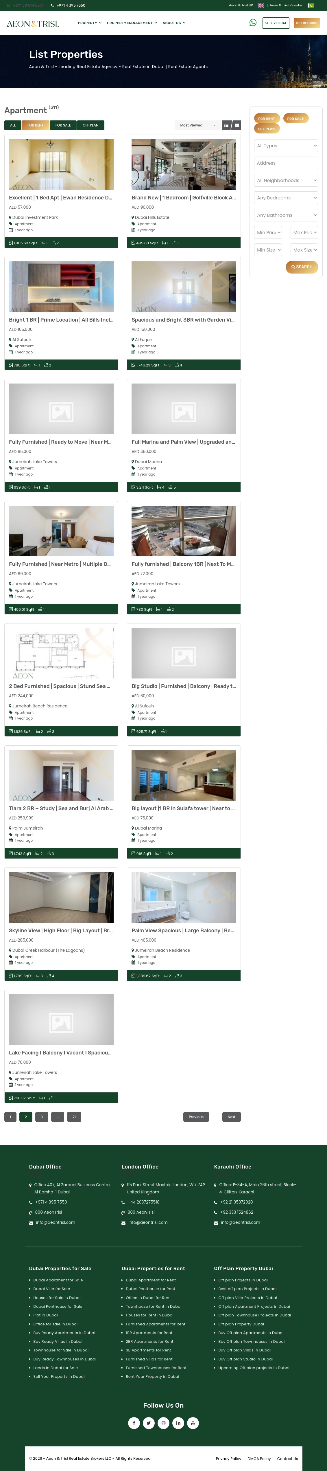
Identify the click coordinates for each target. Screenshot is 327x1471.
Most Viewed (191, 125)
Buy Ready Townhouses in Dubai (65, 1359)
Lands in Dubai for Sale (56, 1368)
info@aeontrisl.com (55, 1222)
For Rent (35, 125)
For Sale (63, 125)
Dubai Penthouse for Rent (150, 1289)
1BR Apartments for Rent (149, 1333)
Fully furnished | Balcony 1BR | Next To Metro (186, 564)
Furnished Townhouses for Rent (156, 1368)
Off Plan (90, 125)
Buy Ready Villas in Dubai (58, 1341)
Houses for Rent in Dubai (149, 1315)
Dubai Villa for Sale (52, 1289)
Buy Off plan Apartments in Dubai (250, 1333)
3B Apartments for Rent (148, 1350)
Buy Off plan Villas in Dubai (244, 1350)
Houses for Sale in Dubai (57, 1298)
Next (232, 1116)
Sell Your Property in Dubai (59, 1376)
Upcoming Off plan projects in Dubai (253, 1368)
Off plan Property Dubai (241, 1324)
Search (302, 267)
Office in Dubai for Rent (148, 1298)
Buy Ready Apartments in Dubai (64, 1333)
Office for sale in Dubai (56, 1324)
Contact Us (287, 1458)
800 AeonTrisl (48, 1212)
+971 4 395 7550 (68, 5)
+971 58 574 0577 (25, 5)
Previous (196, 1116)
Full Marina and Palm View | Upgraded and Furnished (196, 442)
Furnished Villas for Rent (149, 1359)
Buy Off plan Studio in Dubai (245, 1359)
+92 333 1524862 (236, 1212)
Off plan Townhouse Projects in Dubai (254, 1315)
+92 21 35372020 (236, 1202)
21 (74, 1116)
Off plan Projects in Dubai (243, 1280)
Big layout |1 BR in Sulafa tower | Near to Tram (188, 808)
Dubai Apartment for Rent (151, 1280)
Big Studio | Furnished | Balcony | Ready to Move (191, 686)
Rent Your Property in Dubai (152, 1376)
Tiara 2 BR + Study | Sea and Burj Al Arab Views (67, 808)
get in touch (306, 23)
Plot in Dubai (46, 1315)
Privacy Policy (228, 1458)
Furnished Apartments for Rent (155, 1324)
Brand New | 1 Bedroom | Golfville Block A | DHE (189, 198)
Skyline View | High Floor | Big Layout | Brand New (70, 930)
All (13, 125)
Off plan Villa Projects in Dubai (247, 1298)
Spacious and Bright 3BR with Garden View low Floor (197, 320)
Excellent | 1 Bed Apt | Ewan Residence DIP (61, 198)
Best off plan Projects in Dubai (247, 1289)
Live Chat (276, 23)
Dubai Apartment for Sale (58, 1280)
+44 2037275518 (143, 1202)
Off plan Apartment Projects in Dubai (254, 1306)
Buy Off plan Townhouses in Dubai (251, 1341)
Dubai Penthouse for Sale (58, 1306)
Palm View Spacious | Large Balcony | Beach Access (195, 930)
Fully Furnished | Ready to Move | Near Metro (64, 442)
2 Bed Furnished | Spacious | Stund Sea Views (65, 686)
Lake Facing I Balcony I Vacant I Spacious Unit (66, 1053)
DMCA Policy (259, 1458)
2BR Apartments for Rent (149, 1341)
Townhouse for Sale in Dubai (61, 1350)
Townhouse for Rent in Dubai (153, 1306)
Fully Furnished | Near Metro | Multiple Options (66, 564)
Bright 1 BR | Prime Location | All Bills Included (66, 320)
